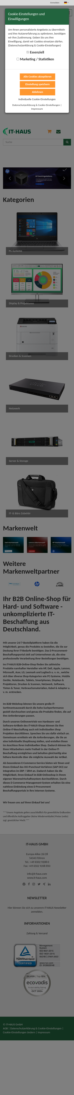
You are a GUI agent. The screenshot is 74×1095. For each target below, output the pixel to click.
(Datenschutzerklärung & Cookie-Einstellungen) (34, 45)
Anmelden (54, 2)
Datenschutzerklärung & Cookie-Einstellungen (36, 105)
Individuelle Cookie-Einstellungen (36, 99)
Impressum (37, 108)
